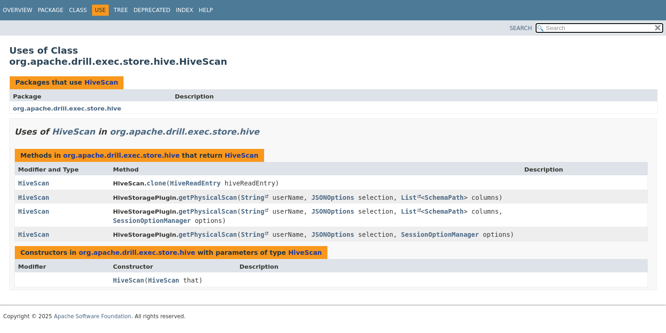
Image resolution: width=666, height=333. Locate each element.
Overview (17, 10)
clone (156, 183)
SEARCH (521, 28)
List (409, 197)
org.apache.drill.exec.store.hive (67, 108)
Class (78, 10)
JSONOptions (332, 197)
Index (184, 10)
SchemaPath (444, 197)
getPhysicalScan (208, 197)
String (253, 197)
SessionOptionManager (152, 220)
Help (206, 10)
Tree (121, 10)
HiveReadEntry (195, 183)
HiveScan (101, 82)
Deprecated (152, 10)
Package (50, 10)
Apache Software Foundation (92, 316)
